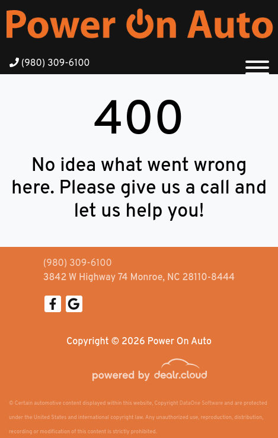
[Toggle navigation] (257, 63)
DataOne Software (201, 403)
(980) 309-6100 (49, 63)
